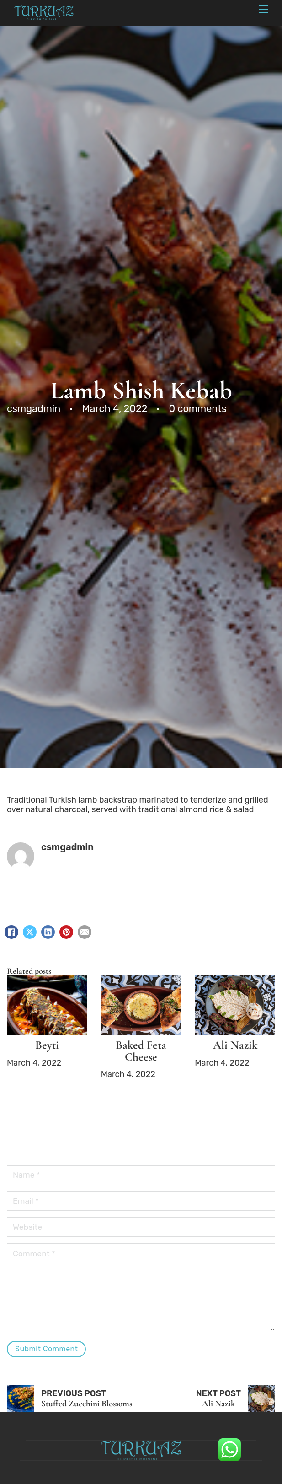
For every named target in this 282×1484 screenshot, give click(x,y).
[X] (30, 932)
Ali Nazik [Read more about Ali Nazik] (235, 1045)
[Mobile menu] (263, 9)
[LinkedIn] (48, 932)
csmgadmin (67, 846)
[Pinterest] (66, 932)
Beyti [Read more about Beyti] (47, 1045)
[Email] (84, 932)
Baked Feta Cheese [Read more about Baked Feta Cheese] (141, 1050)
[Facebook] (11, 932)
